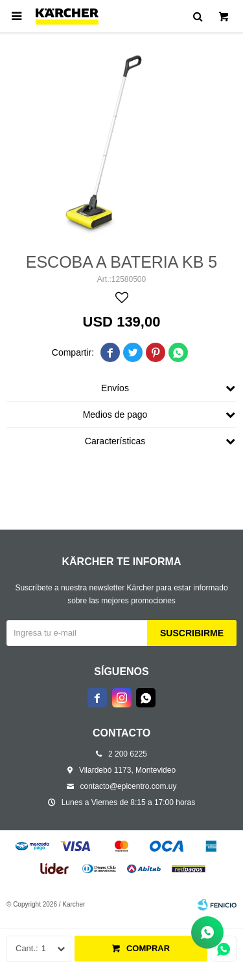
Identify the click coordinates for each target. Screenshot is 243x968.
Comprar (148, 948)
